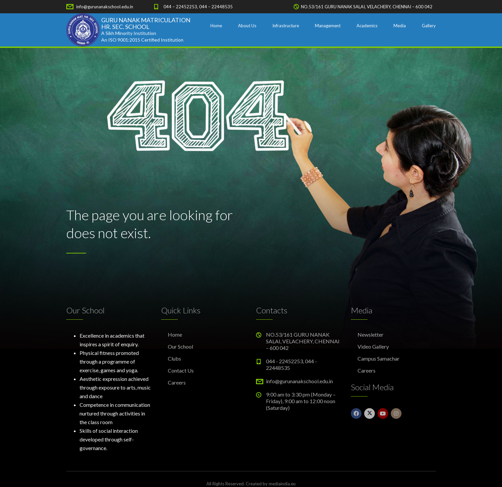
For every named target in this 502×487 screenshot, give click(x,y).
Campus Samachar (378, 358)
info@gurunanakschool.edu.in (104, 6)
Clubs (174, 358)
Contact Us (181, 370)
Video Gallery (373, 346)
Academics (367, 25)
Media (399, 25)
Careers (177, 382)
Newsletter (370, 334)
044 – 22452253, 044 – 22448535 (198, 6)
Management (328, 25)
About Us (247, 25)
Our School (180, 346)
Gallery (429, 25)
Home (216, 25)
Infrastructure (285, 25)
